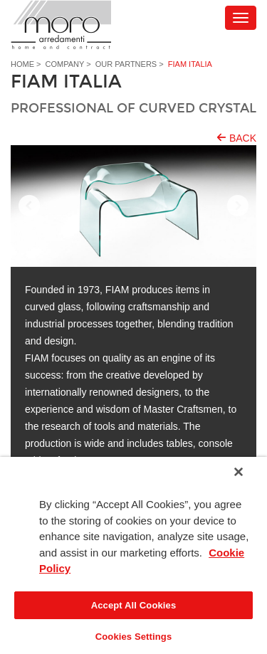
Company (65, 64)
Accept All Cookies (134, 605)
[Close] (238, 472)
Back (242, 138)
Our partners (126, 64)
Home (22, 64)
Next (237, 206)
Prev (29, 206)
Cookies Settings (133, 636)
